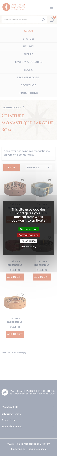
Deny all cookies (28, 235)
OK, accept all (28, 229)
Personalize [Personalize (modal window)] (29, 241)
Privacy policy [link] (28, 246)
